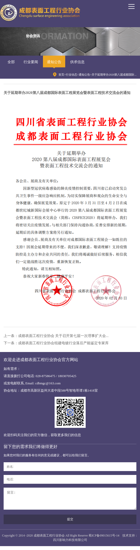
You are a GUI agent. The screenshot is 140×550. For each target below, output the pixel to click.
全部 (11, 62)
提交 (70, 523)
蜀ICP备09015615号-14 (104, 539)
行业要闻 (31, 62)
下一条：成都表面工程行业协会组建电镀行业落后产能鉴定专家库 (56, 343)
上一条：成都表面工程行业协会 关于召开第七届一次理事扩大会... (56, 336)
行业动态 (71, 74)
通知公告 (54, 62)
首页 (61, 74)
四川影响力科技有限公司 (70, 544)
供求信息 (77, 62)
